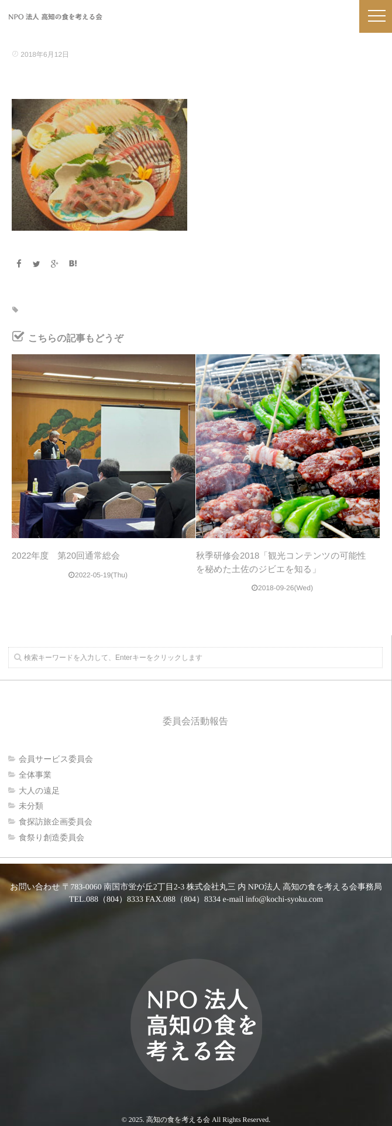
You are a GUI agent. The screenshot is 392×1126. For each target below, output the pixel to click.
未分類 (31, 805)
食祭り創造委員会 (51, 837)
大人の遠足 (39, 790)
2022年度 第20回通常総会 (66, 556)
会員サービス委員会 (56, 759)
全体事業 (35, 774)
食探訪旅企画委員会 (55, 821)
